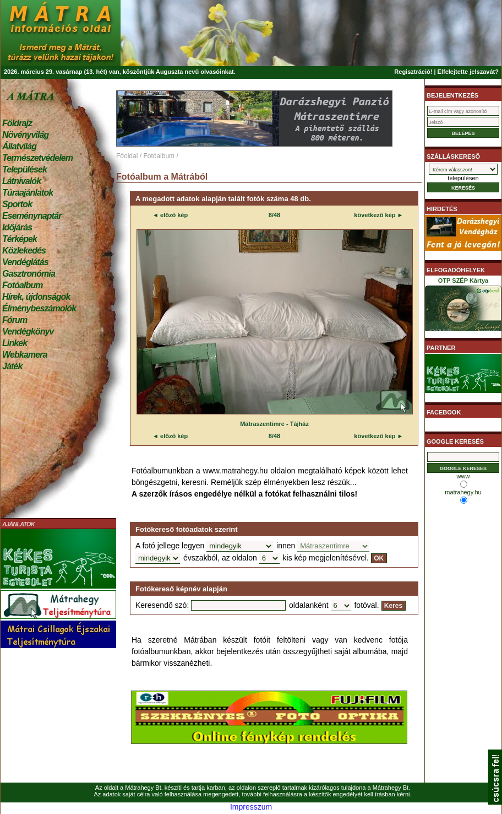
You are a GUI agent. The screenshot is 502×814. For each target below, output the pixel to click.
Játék (12, 366)
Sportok (17, 204)
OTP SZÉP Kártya (463, 306)
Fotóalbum (22, 285)
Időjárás (17, 227)
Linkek (14, 343)
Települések (24, 169)
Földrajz (17, 123)
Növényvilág (25, 134)
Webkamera (24, 354)
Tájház (299, 424)
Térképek (19, 239)
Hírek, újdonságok (36, 296)
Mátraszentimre (262, 424)
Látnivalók (21, 181)
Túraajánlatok (27, 192)
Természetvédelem (37, 158)
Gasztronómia (28, 273)
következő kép (374, 215)
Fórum (14, 320)
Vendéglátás (25, 262)
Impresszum (251, 806)
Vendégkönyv (28, 331)
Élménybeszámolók (39, 308)
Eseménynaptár (31, 215)
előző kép (173, 215)
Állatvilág (19, 146)
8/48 (274, 215)
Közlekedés (24, 250)
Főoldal (127, 156)
